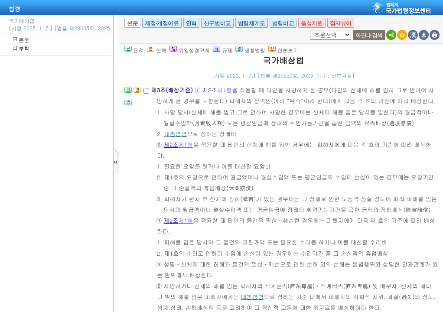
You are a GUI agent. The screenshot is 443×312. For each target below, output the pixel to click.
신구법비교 (217, 23)
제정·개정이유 (162, 23)
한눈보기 (283, 50)
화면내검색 (369, 35)
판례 (134, 50)
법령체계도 (251, 23)
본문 (21, 39)
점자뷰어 (341, 23)
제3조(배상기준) (173, 90)
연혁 (191, 23)
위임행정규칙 (189, 50)
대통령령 (175, 134)
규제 (222, 50)
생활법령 (250, 50)
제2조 (209, 90)
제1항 (224, 90)
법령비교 (283, 23)
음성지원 (311, 23)
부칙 (21, 48)
